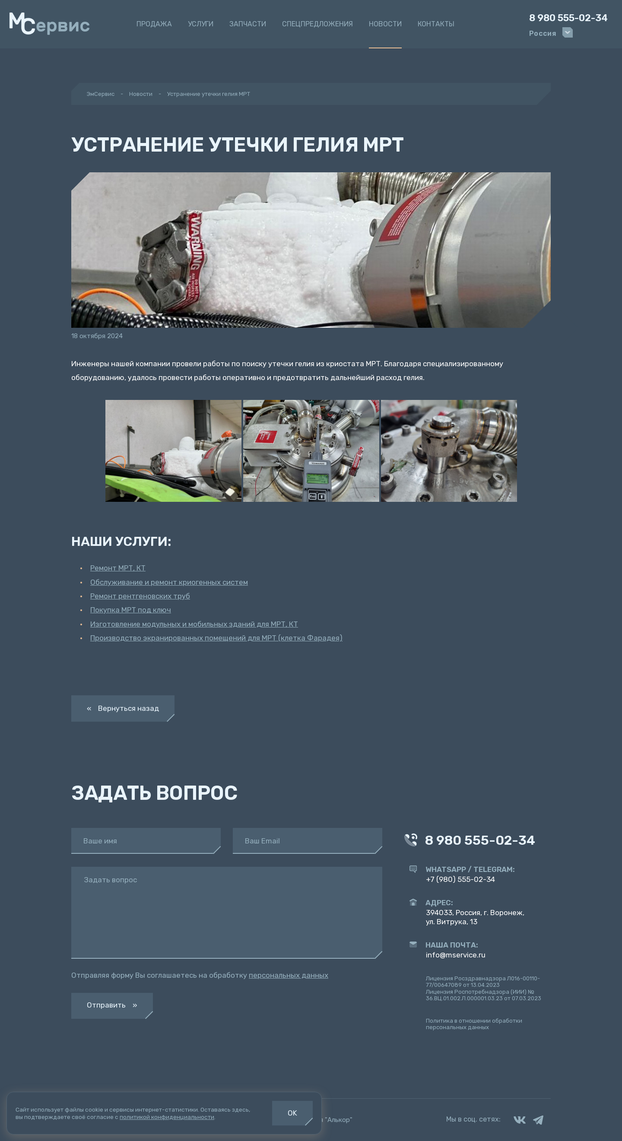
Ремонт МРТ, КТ (118, 568)
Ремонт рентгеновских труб (140, 596)
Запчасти (247, 24)
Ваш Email (262, 841)
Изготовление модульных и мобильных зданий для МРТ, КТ (194, 624)
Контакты (436, 24)
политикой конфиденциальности (167, 1116)
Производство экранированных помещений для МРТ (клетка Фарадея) (216, 638)
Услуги (200, 24)
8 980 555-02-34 (568, 18)
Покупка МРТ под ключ (130, 609)
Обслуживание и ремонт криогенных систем (169, 582)
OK (292, 1113)
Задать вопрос (110, 880)
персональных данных (288, 975)
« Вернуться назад (123, 708)
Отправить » (112, 1005)
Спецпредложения (317, 24)
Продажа (154, 24)
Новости (385, 24)
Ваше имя (100, 841)
